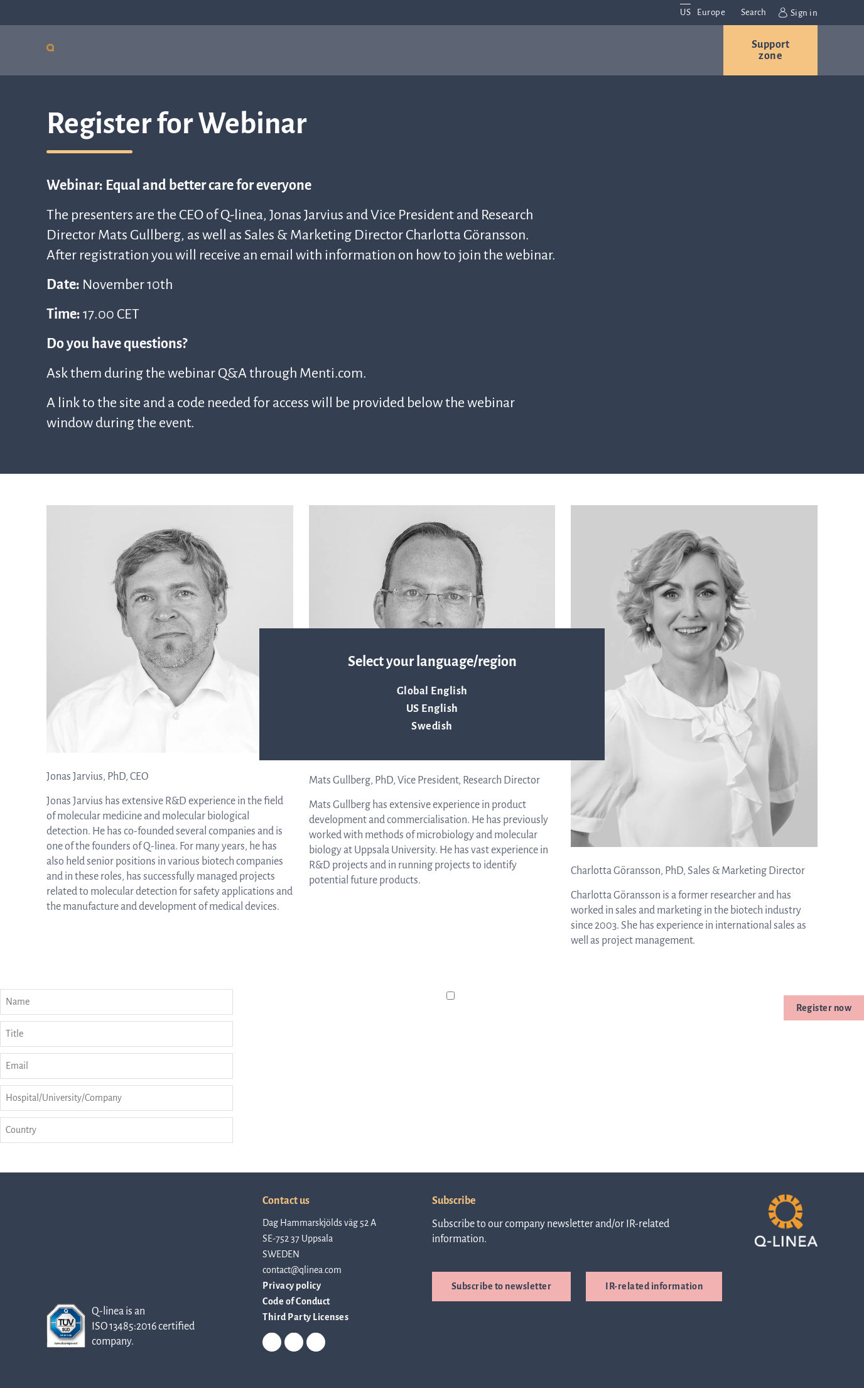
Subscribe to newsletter (501, 1285)
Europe (711, 12)
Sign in (798, 13)
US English (432, 708)
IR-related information (654, 1285)
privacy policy (542, 1011)
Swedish (432, 726)
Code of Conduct (296, 1300)
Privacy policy (291, 1284)
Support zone (771, 50)
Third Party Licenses (305, 1316)
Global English (432, 691)
